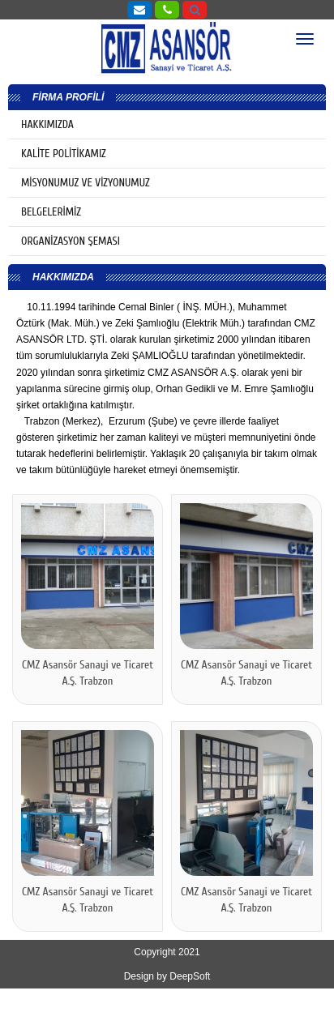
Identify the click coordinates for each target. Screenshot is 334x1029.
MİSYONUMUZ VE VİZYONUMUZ (85, 183)
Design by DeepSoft (167, 976)
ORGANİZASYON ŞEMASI (70, 241)
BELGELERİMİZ (51, 212)
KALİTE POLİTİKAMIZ (63, 153)
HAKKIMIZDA (47, 124)
